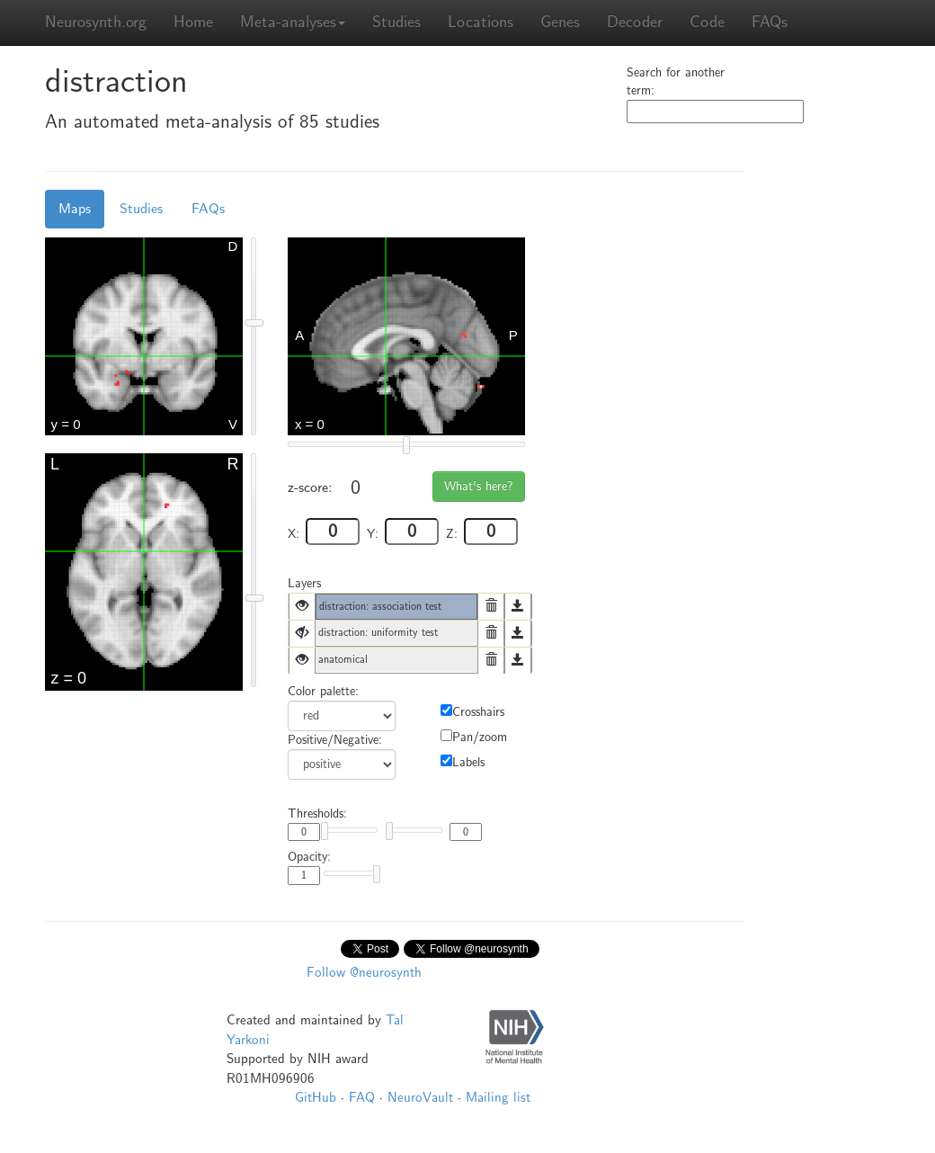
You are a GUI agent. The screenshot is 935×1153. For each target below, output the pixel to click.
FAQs (770, 22)
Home (193, 22)
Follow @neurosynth (364, 972)
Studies (396, 22)
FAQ (362, 1097)
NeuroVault (420, 1097)
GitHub (315, 1097)
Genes (560, 22)
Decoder (635, 22)
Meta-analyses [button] (292, 22)
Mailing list (498, 1097)
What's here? (478, 486)
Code (707, 22)
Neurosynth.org (96, 22)
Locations (480, 22)
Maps (74, 209)
